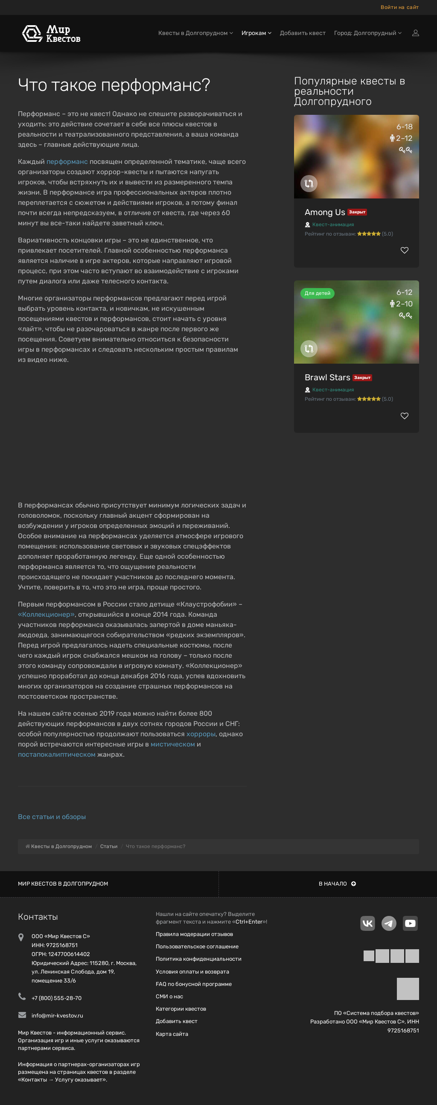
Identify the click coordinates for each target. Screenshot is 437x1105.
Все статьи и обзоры (52, 817)
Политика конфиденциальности (199, 959)
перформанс (67, 161)
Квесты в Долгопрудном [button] (195, 33)
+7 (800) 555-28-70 (57, 998)
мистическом (173, 744)
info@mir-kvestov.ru (57, 1015)
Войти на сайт (400, 7)
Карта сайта (172, 1034)
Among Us (325, 212)
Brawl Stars (327, 377)
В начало (337, 884)
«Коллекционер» (46, 614)
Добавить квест (303, 33)
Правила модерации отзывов (194, 934)
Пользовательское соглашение (197, 946)
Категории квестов (181, 1009)
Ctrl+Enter (249, 921)
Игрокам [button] (256, 33)
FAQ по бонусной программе (194, 984)
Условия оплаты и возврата (192, 971)
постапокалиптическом (57, 754)
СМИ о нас (169, 996)
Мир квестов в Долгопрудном (63, 884)
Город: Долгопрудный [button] (368, 33)
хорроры (201, 734)
